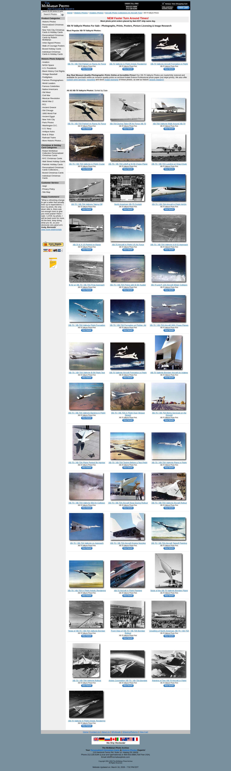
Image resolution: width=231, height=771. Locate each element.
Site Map (46, 192)
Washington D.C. (49, 125)
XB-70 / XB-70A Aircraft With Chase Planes (169, 325)
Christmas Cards (52, 158)
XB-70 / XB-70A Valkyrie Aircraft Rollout (169, 503)
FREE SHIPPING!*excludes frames (167, 7)
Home (70, 13)
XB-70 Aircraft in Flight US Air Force (128, 244)
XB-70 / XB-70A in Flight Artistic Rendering (87, 590)
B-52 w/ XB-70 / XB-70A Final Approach (87, 285)
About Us (106, 732)
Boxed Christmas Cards (53, 173)
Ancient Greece (49, 107)
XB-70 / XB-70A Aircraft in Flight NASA (169, 204)
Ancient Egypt (48, 116)
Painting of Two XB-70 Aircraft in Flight (169, 680)
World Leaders (48, 83)
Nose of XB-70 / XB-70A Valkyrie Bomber (86, 631)
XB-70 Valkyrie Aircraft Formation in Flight (169, 64)
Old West (46, 92)
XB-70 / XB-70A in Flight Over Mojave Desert (128, 414)
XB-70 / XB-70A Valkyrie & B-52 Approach (169, 244)
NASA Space (48, 65)
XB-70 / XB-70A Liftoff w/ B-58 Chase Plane (127, 164)
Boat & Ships (48, 134)
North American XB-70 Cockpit (128, 204)
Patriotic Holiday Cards (52, 164)
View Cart (143, 732)
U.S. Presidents (49, 68)
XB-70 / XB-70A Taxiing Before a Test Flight (128, 462)
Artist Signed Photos (51, 43)
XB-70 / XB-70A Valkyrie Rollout (87, 680)
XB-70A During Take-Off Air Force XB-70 (128, 124)
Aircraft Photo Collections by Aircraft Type (123, 13)
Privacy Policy (48, 189)
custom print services (76, 79)
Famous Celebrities (51, 86)
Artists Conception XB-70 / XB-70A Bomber (128, 680)
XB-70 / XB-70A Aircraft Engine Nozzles (128, 543)
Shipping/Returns (130, 732)
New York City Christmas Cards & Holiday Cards (53, 31)
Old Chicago (47, 110)
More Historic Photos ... (52, 140)
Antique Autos (48, 131)
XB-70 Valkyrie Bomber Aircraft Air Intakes (169, 372)
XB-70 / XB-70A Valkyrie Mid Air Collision (87, 503)
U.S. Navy (46, 128)
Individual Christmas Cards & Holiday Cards (52, 53)
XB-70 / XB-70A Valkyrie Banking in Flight (86, 413)
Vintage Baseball (49, 74)
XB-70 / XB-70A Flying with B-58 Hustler (128, 285)
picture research (156, 79)
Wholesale (116, 732)
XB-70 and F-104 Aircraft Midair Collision (169, 285)
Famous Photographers (52, 80)
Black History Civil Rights (53, 71)
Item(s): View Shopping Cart (174, 4)
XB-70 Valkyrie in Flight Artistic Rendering (128, 64)
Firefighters (47, 77)
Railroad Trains (49, 137)
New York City (48, 119)
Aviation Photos (96, 13)
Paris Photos (48, 122)
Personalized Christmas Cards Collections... (53, 168)
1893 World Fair (49, 113)
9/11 (44, 104)
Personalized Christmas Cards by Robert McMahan (53, 37)
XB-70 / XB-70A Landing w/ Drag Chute (169, 164)
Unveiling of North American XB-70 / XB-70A (169, 631)
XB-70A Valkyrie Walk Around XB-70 (169, 124)
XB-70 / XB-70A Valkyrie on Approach (87, 543)
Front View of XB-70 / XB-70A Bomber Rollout (128, 632)
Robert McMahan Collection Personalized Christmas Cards (52, 153)
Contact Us (95, 732)
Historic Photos (49, 22)
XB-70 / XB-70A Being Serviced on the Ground (169, 414)
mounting (91, 79)
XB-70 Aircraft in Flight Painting (128, 590)
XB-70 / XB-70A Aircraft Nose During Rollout (128, 503)
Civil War (46, 95)
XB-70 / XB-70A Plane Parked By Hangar (86, 462)
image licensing (111, 79)
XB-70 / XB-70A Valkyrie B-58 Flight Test (87, 372)
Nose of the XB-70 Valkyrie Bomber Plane (169, 590)
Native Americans (50, 89)
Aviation (45, 62)
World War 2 (47, 101)
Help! (44, 186)
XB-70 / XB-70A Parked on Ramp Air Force (87, 64)
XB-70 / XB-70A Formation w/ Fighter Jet (128, 325)
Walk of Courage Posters (53, 46)
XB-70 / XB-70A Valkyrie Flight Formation (86, 325)
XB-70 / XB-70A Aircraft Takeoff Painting (169, 543)
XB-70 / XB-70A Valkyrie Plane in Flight (169, 462)
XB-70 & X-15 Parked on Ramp (87, 244)
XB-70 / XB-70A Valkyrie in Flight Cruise (87, 164)
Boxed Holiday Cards (51, 49)
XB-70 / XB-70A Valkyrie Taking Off (86, 204)
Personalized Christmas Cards (105, 750)
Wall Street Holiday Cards (53, 161)
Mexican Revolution (51, 98)
